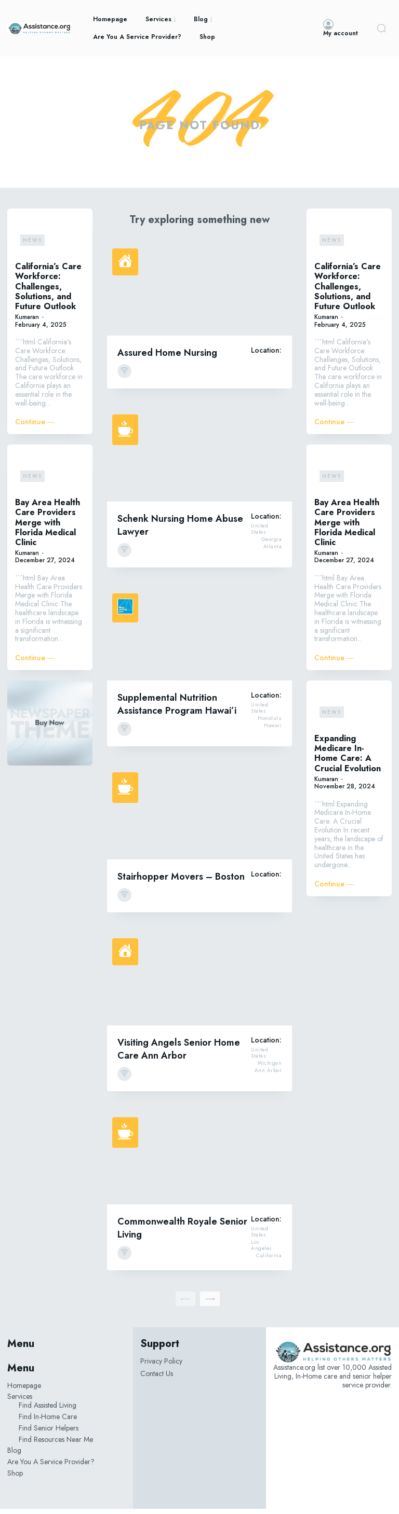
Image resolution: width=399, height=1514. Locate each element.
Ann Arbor (268, 1076)
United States (259, 535)
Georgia (271, 545)
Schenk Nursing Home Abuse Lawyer (180, 530)
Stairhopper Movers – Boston (181, 881)
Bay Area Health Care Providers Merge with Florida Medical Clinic (47, 527)
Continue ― (35, 427)
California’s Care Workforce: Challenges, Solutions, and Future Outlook (48, 291)
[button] (381, 28)
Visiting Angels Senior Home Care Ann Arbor (178, 1054)
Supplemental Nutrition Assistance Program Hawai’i (176, 709)
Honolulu (270, 724)
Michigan (270, 1069)
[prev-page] (185, 1304)
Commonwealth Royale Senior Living (182, 1233)
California (269, 1261)
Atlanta (272, 552)
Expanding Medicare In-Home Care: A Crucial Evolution (347, 759)
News (32, 245)
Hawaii (273, 731)
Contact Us (156, 1379)
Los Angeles (261, 1251)
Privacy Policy (161, 1366)
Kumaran (27, 322)
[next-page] (210, 1304)
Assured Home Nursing (167, 358)
